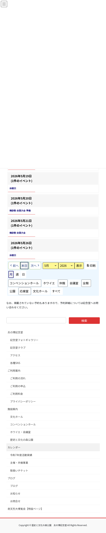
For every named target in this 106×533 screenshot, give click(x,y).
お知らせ (15, 493)
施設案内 (13, 409)
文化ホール (40, 291)
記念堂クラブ (18, 347)
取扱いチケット (19, 470)
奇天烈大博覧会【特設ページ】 (26, 509)
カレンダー (14, 447)
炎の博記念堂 (15, 332)
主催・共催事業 (19, 462)
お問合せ (15, 501)
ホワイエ (49, 283)
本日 (24, 265)
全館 (85, 283)
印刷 (91, 266)
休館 (62, 283)
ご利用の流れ (18, 378)
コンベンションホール (24, 283)
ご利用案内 (14, 370)
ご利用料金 (16, 394)
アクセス (15, 355)
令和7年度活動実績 (21, 455)
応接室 (24, 291)
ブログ (11, 478)
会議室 (73, 283)
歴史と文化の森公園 (21, 439)
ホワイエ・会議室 (20, 432)
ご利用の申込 (18, 386)
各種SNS (15, 363)
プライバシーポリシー (23, 401)
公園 (12, 291)
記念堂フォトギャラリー (24, 340)
